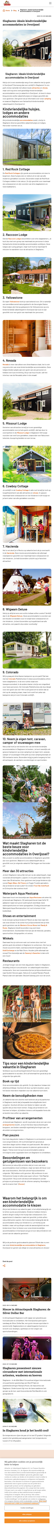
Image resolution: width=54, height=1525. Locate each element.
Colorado (12, 679)
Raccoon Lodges (15, 239)
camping (47, 98)
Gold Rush (45, 886)
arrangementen (9, 1125)
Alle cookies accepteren (27, 1521)
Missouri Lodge (23, 433)
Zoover (21, 1184)
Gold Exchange (8, 950)
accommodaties (26, 120)
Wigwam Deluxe (16, 616)
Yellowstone (14, 301)
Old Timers (22, 883)
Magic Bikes (12, 883)
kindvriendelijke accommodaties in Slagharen (27, 1245)
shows (45, 88)
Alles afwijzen (27, 1514)
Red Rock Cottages (12, 173)
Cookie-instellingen (27, 1508)
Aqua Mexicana (35, 897)
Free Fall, (37, 886)
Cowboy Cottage (22, 490)
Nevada (6, 364)
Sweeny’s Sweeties (32, 953)
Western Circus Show (28, 925)
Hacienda (10, 553)
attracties (36, 88)
